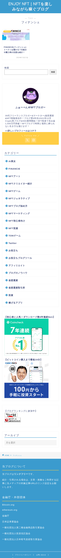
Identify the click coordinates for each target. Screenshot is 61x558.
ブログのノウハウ (18, 273)
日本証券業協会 (10, 521)
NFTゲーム (14, 191)
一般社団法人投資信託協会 (16, 533)
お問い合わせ (41, 555)
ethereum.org (9, 510)
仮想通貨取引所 (17, 287)
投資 (11, 295)
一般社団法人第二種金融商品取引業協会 (23, 527)
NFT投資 (13, 228)
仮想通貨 (13, 280)
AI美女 (12, 161)
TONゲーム (15, 235)
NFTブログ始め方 (18, 206)
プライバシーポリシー (23, 555)
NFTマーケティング (19, 213)
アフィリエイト (17, 265)
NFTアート (14, 176)
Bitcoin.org (8, 504)
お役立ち (13, 250)
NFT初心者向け (17, 221)
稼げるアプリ (16, 302)
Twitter (13, 243)
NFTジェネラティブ (19, 198)
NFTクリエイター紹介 (20, 183)
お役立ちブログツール (20, 258)
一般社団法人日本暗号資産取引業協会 (22, 539)
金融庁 (5, 515)
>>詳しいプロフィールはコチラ (20, 131)
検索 (6, 67)
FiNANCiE (14, 168)
